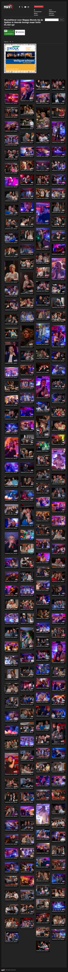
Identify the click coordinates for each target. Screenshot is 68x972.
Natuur (36, 13)
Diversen (51, 13)
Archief (36, 15)
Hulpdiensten (52, 11)
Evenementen (37, 11)
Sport (50, 9)
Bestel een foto (39, 6)
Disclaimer (52, 15)
